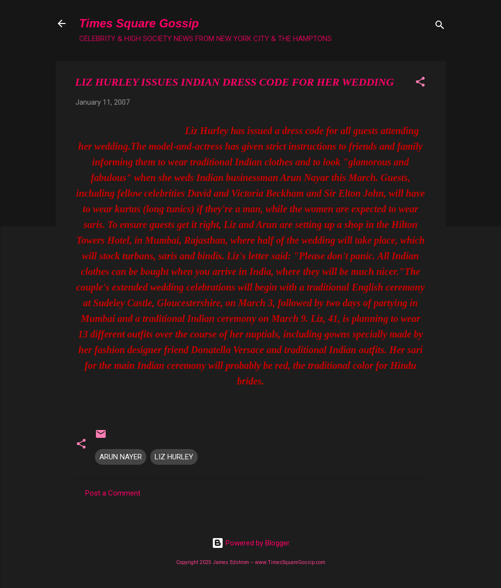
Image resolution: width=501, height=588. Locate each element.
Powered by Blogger (251, 543)
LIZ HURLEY (174, 456)
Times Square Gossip (139, 23)
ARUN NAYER (120, 456)
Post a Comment (112, 493)
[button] (420, 83)
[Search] (440, 27)
